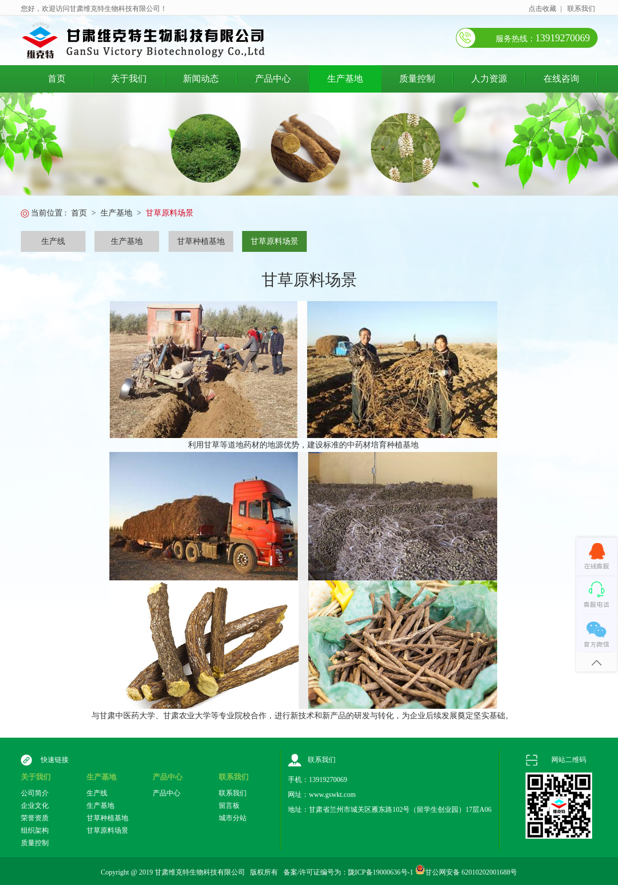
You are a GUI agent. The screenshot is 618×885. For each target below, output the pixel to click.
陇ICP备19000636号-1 (380, 872)
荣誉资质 (35, 818)
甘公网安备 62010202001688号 (471, 872)
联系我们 (581, 8)
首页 (57, 79)
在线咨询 (561, 79)
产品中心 (273, 79)
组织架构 (35, 830)
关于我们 (129, 79)
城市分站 (233, 818)
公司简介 (35, 793)
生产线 (53, 241)
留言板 (229, 805)
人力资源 (489, 79)
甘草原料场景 (169, 213)
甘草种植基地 (201, 241)
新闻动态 (201, 79)
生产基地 (345, 79)
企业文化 (35, 805)
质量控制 (417, 79)
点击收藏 (542, 8)
